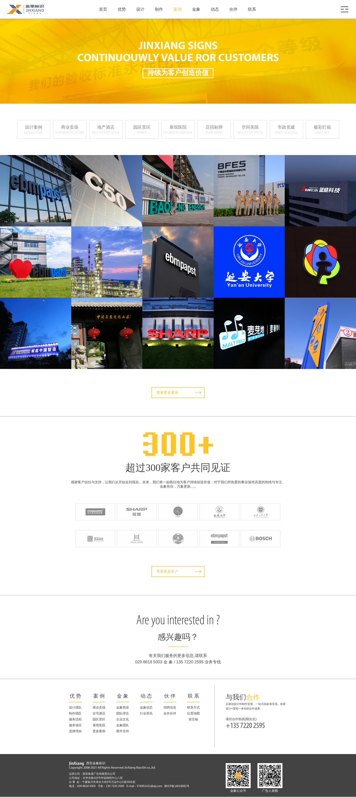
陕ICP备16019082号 (176, 786)
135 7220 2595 (116, 786)
